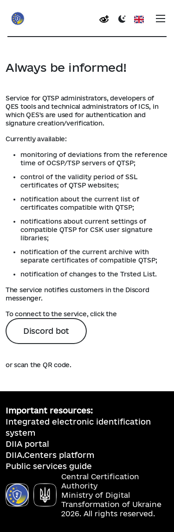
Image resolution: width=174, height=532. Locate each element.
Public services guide (49, 466)
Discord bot (46, 330)
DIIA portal (27, 443)
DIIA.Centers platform (50, 455)
